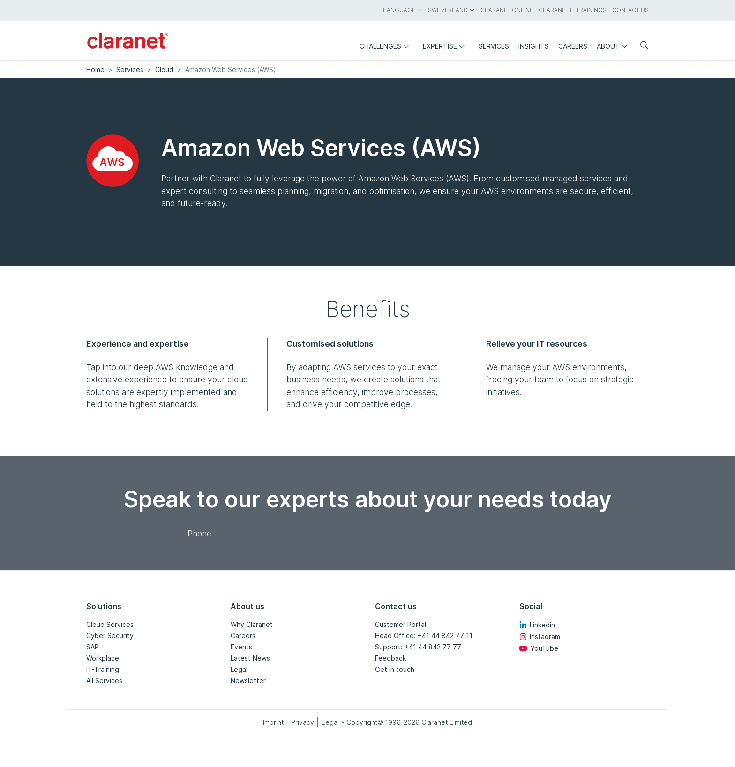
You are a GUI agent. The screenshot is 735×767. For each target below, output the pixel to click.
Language (402, 10)
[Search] (640, 45)
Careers (243, 636)
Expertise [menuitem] (446, 46)
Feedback (390, 658)
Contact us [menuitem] (630, 10)
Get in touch (394, 669)
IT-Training (102, 669)
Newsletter (248, 681)
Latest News (250, 658)
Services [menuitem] (494, 46)
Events (241, 647)
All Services (104, 681)
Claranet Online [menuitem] (506, 10)
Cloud (164, 70)
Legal (239, 669)
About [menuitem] (614, 46)
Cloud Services (110, 624)
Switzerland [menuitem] (451, 10)
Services (129, 70)
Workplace (102, 658)
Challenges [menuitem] (386, 46)
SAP (92, 647)
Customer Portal (400, 624)
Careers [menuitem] (572, 46)
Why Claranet (252, 624)
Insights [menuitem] (533, 46)
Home (95, 70)
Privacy (302, 722)
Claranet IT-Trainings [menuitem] (573, 10)
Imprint (273, 722)
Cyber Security (110, 636)
